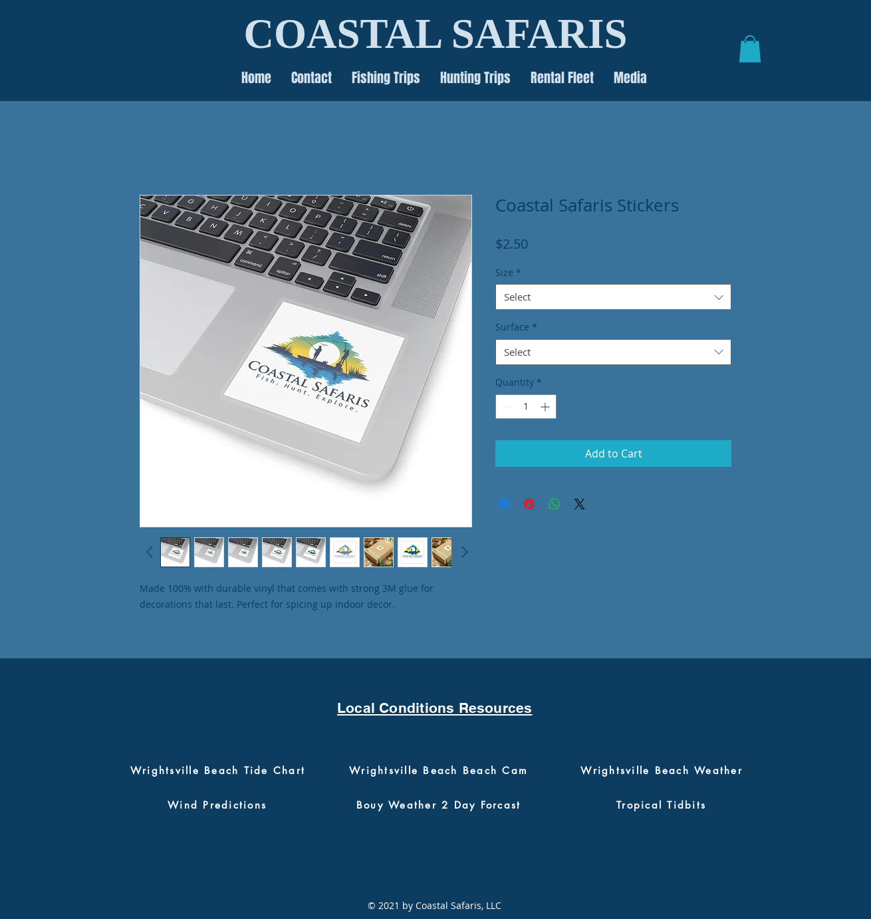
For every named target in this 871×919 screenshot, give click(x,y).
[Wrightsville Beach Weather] (661, 770)
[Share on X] (580, 504)
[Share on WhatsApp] (554, 504)
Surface (516, 327)
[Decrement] (505, 406)
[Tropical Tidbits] (661, 805)
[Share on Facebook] (504, 504)
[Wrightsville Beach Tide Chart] (218, 770)
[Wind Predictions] (217, 805)
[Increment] (546, 406)
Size (508, 272)
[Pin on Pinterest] (529, 504)
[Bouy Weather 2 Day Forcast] (438, 805)
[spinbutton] (526, 406)
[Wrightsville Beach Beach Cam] (438, 770)
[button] (750, 49)
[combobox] (613, 297)
